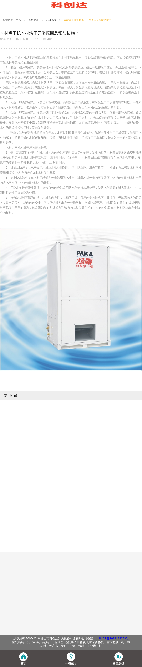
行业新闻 (51, 20)
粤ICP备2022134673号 (114, 638)
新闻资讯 (33, 20)
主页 (18, 20)
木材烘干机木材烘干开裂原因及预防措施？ (87, 20)
